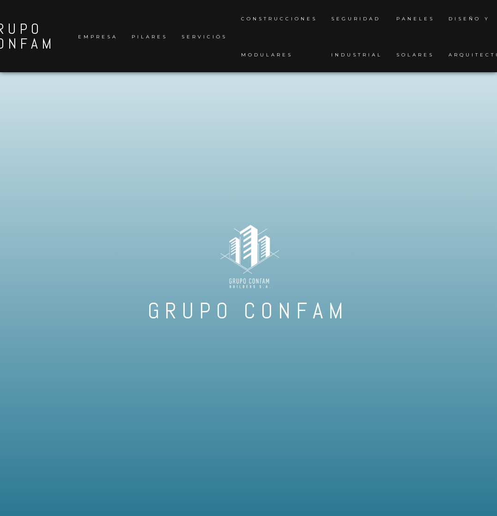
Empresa (98, 37)
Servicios (204, 37)
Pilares (150, 37)
